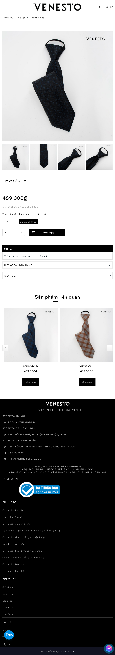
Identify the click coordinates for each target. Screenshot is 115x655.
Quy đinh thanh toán (13, 543)
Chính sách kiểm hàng (14, 564)
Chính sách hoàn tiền (13, 570)
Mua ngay (29, 381)
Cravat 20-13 (29, 365)
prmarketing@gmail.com (25, 458)
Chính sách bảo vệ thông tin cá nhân (22, 550)
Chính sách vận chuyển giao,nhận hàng (23, 557)
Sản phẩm (7, 600)
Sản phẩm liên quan (57, 296)
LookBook (7, 614)
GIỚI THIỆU (9, 579)
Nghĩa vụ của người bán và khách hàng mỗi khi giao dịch (32, 530)
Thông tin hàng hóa (12, 516)
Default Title (28, 221)
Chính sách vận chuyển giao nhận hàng (23, 537)
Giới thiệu (7, 587)
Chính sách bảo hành (13, 510)
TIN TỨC (7, 622)
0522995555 (16, 452)
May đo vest (9, 607)
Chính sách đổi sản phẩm (16, 523)
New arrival (8, 593)
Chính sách (10, 502)
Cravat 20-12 (85, 365)
